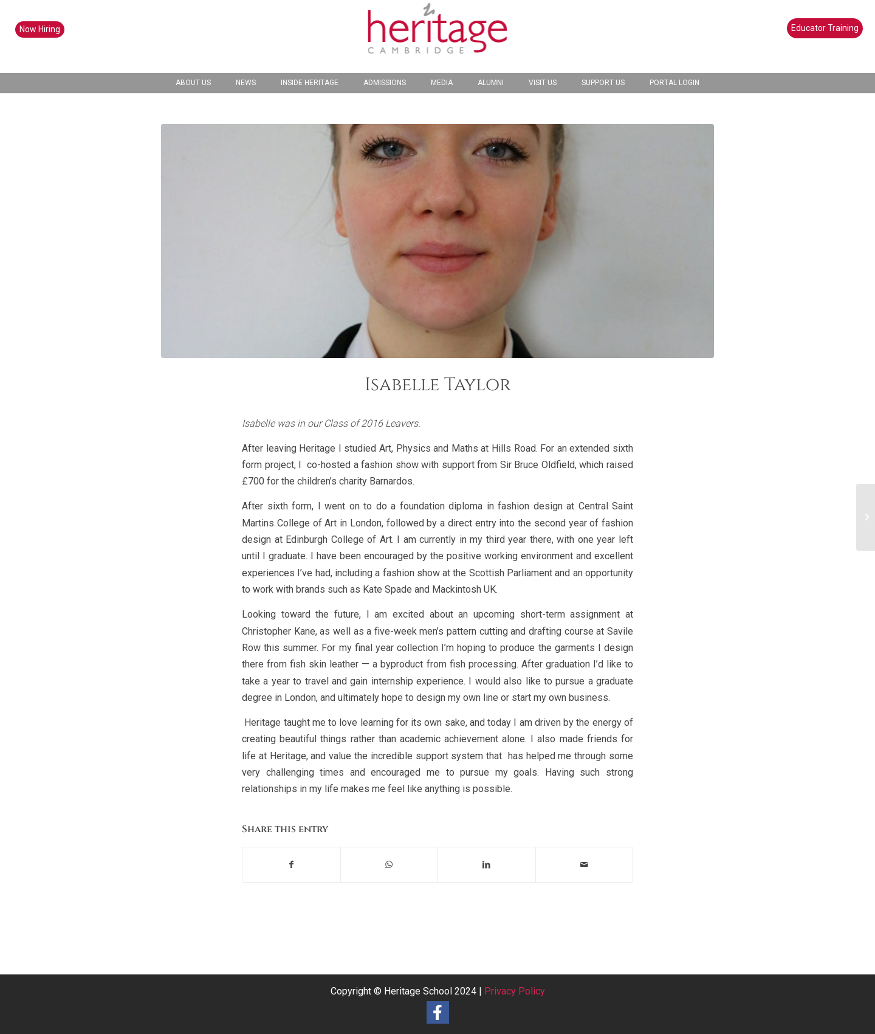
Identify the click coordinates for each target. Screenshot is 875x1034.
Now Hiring (39, 29)
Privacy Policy (514, 991)
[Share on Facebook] (291, 864)
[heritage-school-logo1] (437, 36)
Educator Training (825, 28)
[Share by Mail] (584, 864)
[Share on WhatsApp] (389, 864)
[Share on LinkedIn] (486, 864)
